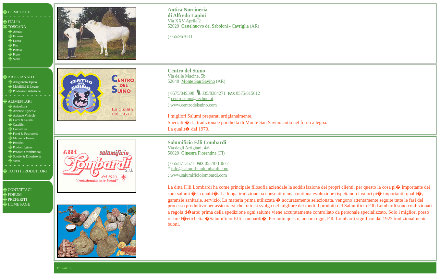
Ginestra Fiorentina (198, 153)
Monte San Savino (198, 81)
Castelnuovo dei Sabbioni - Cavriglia (215, 26)
